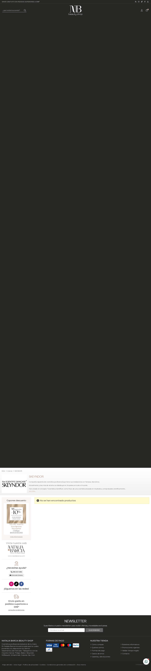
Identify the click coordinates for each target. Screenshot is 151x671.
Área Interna (81, 665)
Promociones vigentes (131, 648)
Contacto (126, 654)
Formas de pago (98, 651)
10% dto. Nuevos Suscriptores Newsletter (16, 526)
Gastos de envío (98, 654)
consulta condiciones (16, 610)
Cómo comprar (98, 644)
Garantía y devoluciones (101, 657)
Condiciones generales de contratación (61, 665)
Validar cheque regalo (130, 651)
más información (16, 537)
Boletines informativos (130, 644)
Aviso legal (17, 665)
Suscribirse (94, 630)
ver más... (32, 491)
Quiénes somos (98, 648)
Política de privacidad (30, 665)
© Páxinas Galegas (142, 664)
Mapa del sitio (7, 665)
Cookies (43, 665)
